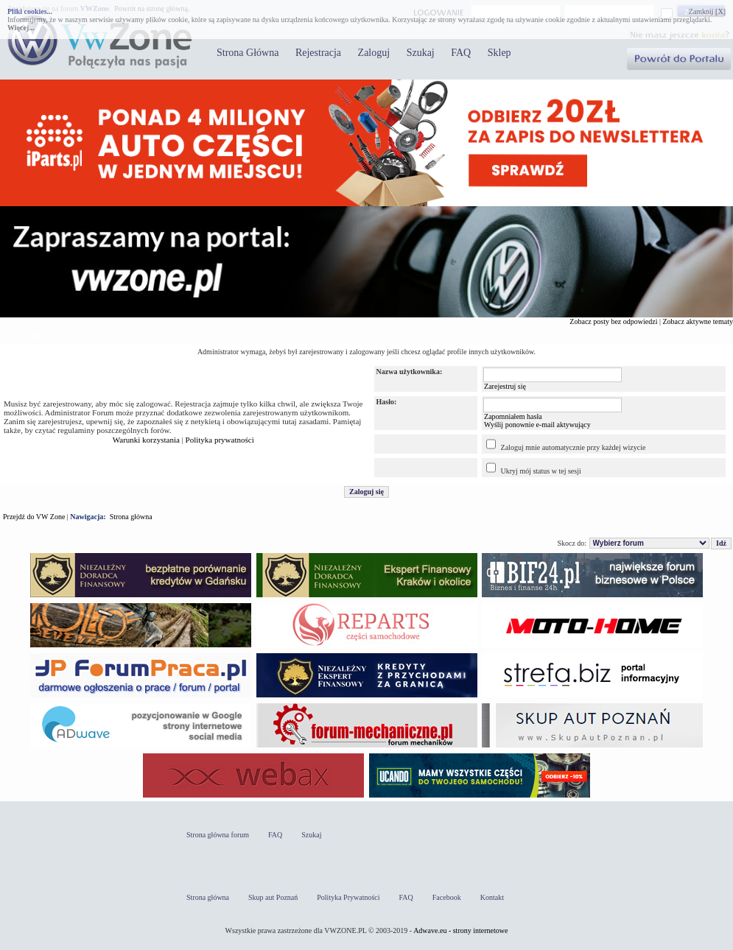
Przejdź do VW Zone (34, 517)
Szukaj (421, 52)
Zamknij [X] (707, 11)
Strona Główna (247, 52)
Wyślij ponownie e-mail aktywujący (537, 425)
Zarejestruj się (505, 386)
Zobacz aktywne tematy (697, 321)
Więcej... (21, 28)
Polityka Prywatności (348, 897)
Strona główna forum (217, 835)
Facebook (446, 897)
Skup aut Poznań (273, 897)
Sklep (499, 52)
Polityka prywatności (220, 439)
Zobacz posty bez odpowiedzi (613, 321)
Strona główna (131, 517)
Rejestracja (318, 52)
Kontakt (492, 897)
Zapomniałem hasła (513, 416)
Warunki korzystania (146, 439)
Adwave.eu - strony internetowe (460, 930)
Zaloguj (374, 52)
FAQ (461, 52)
